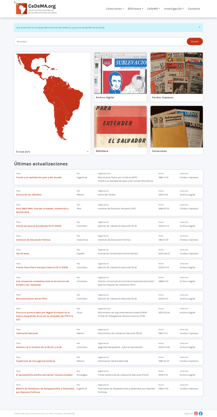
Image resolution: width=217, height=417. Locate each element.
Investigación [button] (173, 8)
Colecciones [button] (114, 8)
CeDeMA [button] (152, 8)
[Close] (199, 27)
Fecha (161, 173)
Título (18, 173)
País (78, 173)
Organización (103, 191)
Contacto (194, 8)
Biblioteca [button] (134, 8)
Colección (184, 173)
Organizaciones (104, 173)
